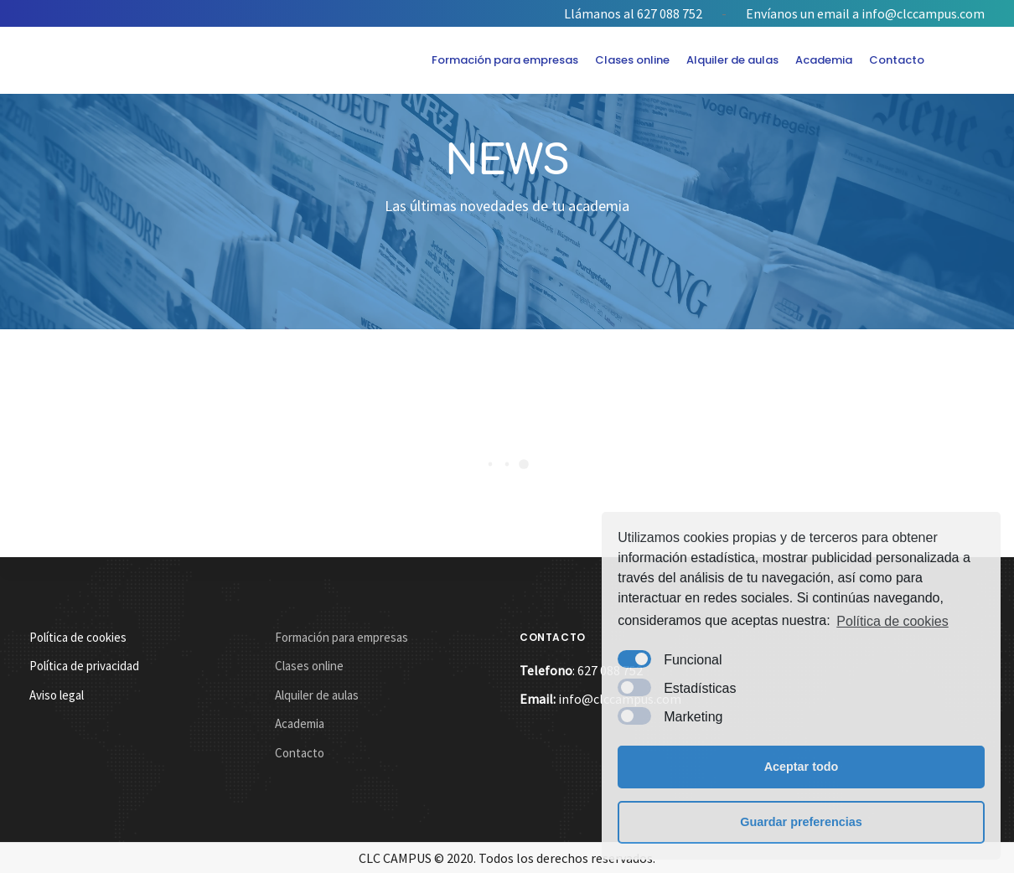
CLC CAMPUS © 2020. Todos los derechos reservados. (507, 858)
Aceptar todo (801, 766)
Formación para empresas (505, 60)
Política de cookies (892, 621)
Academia (823, 60)
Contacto (896, 60)
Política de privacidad (84, 666)
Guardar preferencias (801, 822)
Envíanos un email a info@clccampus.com (865, 13)
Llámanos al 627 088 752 (633, 13)
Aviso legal (56, 695)
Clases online (632, 60)
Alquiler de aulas (732, 60)
